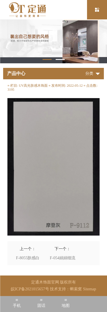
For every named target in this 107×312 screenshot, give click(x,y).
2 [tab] (60, 59)
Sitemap (89, 289)
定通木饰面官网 (45, 282)
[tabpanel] (53, 41)
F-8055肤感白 (27, 258)
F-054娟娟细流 (62, 258)
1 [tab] (47, 59)
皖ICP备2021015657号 (30, 289)
